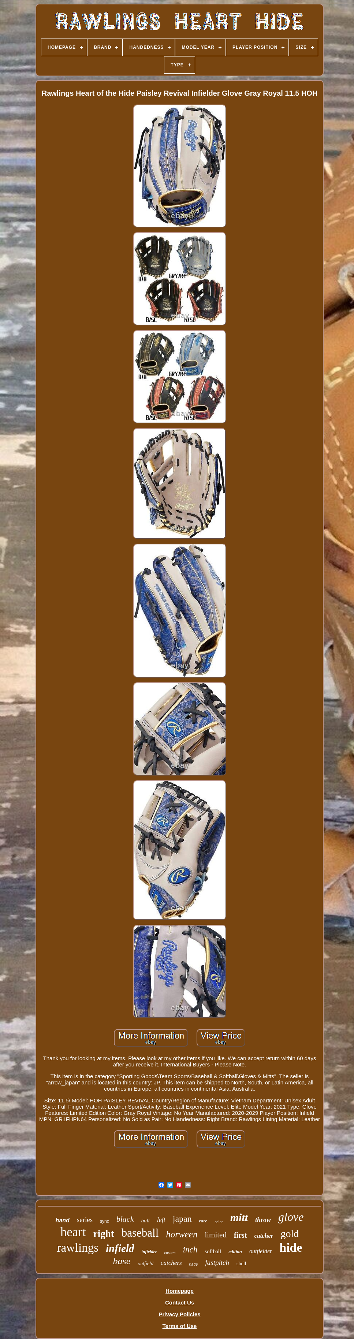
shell (241, 1263)
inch (190, 1249)
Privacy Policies (179, 1314)
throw (263, 1219)
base (122, 1261)
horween (181, 1234)
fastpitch (217, 1262)
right (103, 1233)
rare (203, 1220)
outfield (145, 1263)
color (219, 1221)
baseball (140, 1232)
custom (169, 1252)
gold (289, 1233)
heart (73, 1232)
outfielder (260, 1251)
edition (235, 1251)
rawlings (77, 1247)
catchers (171, 1262)
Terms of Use (180, 1326)
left (161, 1219)
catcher (263, 1235)
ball (145, 1220)
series (85, 1219)
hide (290, 1247)
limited (216, 1234)
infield (120, 1248)
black (125, 1218)
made (193, 1265)
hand (63, 1220)
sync (104, 1221)
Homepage (179, 1291)
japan (182, 1218)
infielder (149, 1251)
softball (213, 1251)
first (240, 1235)
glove (290, 1216)
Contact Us (179, 1302)
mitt (239, 1217)
